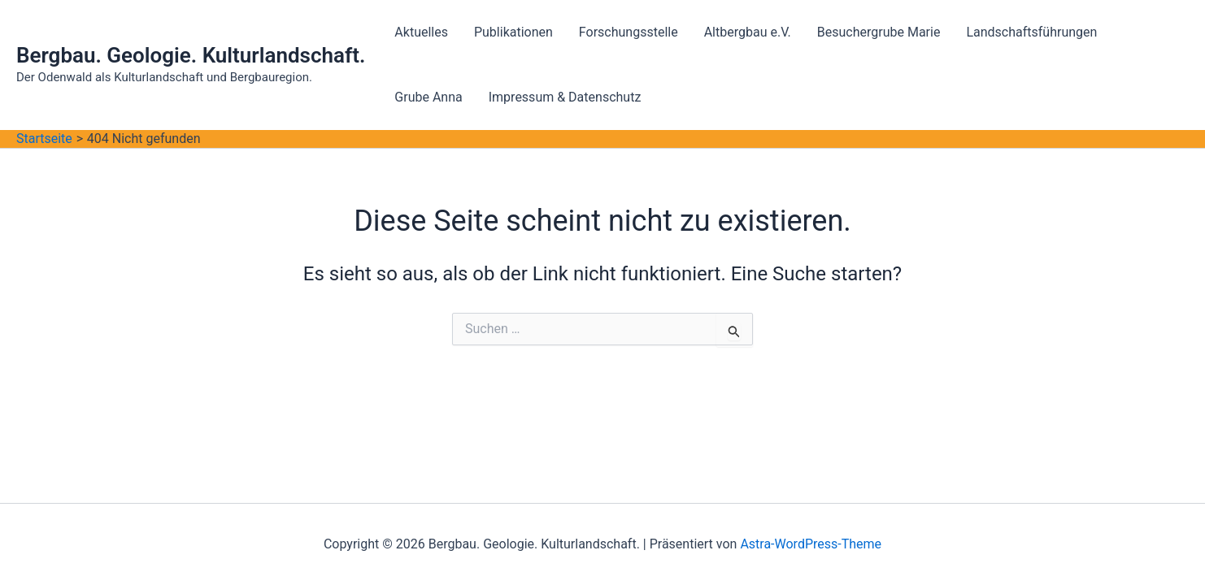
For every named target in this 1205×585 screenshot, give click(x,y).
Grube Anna (428, 97)
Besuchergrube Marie (879, 32)
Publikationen (513, 32)
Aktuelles (421, 32)
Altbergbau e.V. (747, 32)
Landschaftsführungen (1031, 32)
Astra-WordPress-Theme (810, 544)
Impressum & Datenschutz (565, 97)
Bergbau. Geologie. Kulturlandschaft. (190, 55)
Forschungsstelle (628, 32)
